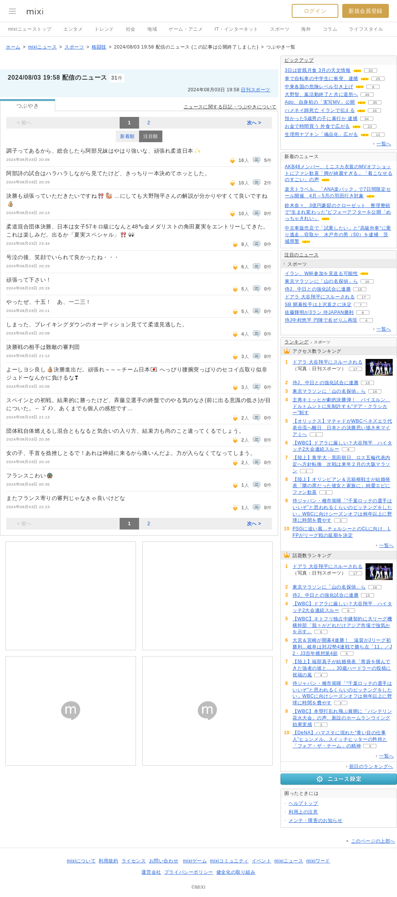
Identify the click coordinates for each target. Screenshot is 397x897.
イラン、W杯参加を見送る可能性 (321, 273)
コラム (330, 29)
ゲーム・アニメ (186, 29)
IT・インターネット (236, 29)
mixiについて (81, 861)
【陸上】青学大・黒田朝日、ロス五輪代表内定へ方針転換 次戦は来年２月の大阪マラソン (341, 464)
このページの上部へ (373, 841)
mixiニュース (42, 47)
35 (375, 102)
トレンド (104, 29)
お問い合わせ (164, 861)
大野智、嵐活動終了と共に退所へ (321, 94)
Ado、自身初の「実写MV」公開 (320, 102)
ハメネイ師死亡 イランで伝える (320, 110)
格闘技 (99, 47)
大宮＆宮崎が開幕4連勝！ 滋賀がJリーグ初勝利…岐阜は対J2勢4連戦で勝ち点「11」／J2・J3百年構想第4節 (342, 646)
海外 (306, 29)
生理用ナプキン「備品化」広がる (321, 134)
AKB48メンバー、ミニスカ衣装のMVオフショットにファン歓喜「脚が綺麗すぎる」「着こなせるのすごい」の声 (338, 173)
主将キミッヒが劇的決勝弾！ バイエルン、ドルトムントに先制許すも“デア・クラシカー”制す (341, 406)
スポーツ (279, 29)
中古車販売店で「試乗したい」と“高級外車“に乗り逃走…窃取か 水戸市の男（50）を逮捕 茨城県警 (338, 234)
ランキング (296, 342)
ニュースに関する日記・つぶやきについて (230, 107)
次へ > (254, 122)
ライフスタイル (366, 29)
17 (364, 297)
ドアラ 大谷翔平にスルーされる (320, 297)
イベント (261, 861)
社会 (131, 29)
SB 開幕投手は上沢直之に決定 (318, 304)
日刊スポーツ (255, 89)
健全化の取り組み (236, 872)
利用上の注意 (303, 812)
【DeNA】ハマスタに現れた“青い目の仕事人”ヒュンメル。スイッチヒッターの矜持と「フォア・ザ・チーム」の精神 (340, 739)
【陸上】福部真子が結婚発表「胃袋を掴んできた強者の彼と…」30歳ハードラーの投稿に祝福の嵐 (342, 668)
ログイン (315, 11)
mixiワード (318, 861)
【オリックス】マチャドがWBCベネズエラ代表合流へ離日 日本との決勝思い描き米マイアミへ (342, 427)
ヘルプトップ (303, 803)
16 (375, 110)
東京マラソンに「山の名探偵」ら (321, 281)
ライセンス (134, 861)
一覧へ (383, 143)
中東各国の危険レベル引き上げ (319, 86)
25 (378, 79)
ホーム (13, 47)
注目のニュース (301, 255)
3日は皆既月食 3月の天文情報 (318, 70)
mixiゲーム (195, 861)
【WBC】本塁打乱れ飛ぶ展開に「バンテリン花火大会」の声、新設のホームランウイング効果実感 (342, 718)
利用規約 (108, 861)
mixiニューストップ (30, 29)
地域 (152, 29)
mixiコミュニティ (229, 861)
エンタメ (73, 29)
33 (370, 70)
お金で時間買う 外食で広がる (317, 126)
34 (366, 119)
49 (367, 94)
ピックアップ (299, 60)
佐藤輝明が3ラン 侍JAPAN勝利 (319, 312)
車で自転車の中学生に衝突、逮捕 (321, 78)
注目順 (150, 136)
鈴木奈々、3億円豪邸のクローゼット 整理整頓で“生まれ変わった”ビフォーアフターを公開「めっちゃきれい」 (338, 212)
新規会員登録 (365, 11)
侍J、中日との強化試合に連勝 (318, 289)
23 (369, 126)
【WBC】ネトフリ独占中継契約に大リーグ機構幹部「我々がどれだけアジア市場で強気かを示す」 (342, 625)
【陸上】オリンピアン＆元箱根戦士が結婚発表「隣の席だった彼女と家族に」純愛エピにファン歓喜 (341, 486)
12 (378, 134)
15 (360, 289)
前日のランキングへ (371, 766)
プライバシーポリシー (188, 872)
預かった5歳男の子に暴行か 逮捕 (321, 118)
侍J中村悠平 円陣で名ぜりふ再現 (321, 320)
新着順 (127, 136)
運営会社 (151, 872)
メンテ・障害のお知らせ (316, 820)
